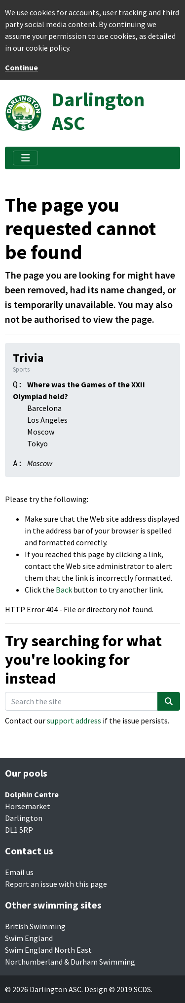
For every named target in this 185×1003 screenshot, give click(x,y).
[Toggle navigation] (25, 158)
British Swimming (35, 926)
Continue (21, 67)
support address (74, 720)
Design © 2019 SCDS (117, 989)
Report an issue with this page (56, 884)
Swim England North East (48, 950)
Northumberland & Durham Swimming (70, 962)
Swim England (29, 938)
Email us (19, 872)
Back (64, 590)
